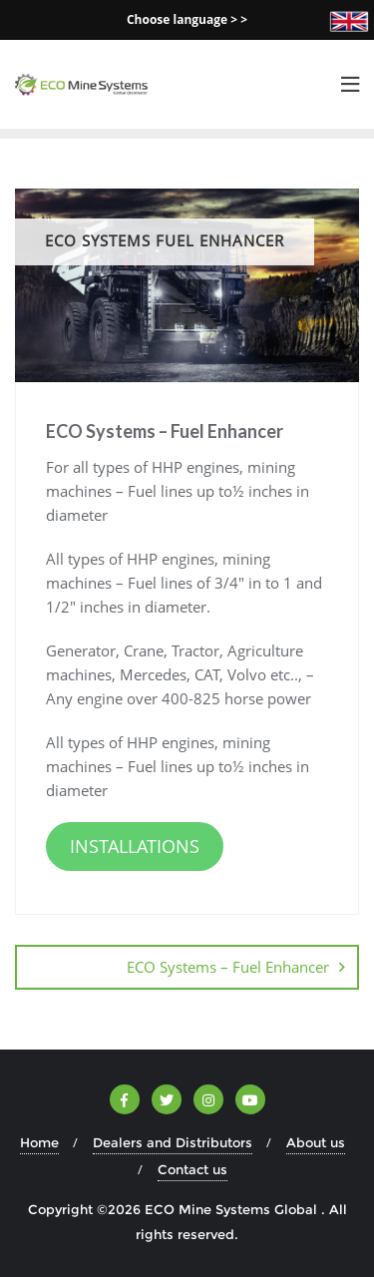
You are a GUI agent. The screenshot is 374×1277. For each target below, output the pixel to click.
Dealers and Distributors (172, 1142)
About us (315, 1142)
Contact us (192, 1169)
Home (39, 1142)
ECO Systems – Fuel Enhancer (228, 967)
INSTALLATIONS (134, 846)
